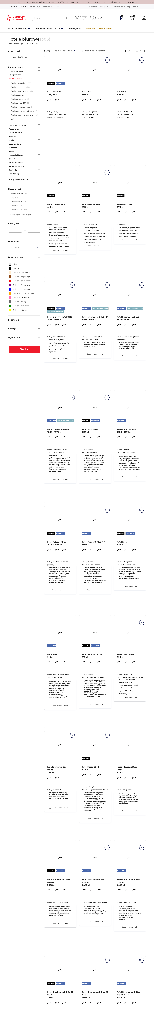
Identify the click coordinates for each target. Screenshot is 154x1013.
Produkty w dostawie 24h (47, 29)
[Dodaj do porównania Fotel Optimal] (120, 240)
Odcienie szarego (18, 301)
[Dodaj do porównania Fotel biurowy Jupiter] (85, 818)
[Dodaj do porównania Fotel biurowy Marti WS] (120, 477)
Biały (13, 264)
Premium (90, 29)
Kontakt (135, 7)
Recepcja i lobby (16, 155)
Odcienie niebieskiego (20, 289)
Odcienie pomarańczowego (22, 293)
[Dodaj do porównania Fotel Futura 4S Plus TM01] (85, 704)
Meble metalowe (16, 163)
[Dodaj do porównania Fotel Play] (50, 808)
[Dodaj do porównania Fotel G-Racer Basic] (85, 354)
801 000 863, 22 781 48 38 (17, 7)
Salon (11, 151)
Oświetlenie (14, 159)
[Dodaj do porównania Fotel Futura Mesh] (85, 590)
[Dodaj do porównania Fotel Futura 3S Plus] (120, 586)
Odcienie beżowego (19, 272)
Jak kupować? (104, 7)
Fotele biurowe (15, 79)
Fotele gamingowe (18, 99)
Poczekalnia (14, 129)
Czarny (14, 268)
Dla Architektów (118, 7)
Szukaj (24, 349)
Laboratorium (15, 144)
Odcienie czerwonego (20, 281)
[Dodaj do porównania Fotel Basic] (85, 246)
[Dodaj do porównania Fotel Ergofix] (120, 697)
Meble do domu (17, 210)
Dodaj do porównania (60, 250)
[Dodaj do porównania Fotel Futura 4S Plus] (50, 705)
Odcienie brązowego (19, 276)
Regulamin (93, 7)
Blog (128, 7)
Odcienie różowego (19, 297)
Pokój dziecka (15, 75)
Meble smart (105, 29)
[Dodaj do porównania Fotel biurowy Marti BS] (50, 590)
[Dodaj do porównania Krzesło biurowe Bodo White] (50, 923)
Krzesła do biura (17, 194)
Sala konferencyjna (17, 125)
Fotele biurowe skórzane (20, 91)
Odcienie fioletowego (20, 285)
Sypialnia (13, 170)
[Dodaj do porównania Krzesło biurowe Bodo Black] (120, 927)
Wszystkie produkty (17, 29)
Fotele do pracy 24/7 (18, 103)
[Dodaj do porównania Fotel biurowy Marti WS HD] (85, 479)
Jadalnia (12, 136)
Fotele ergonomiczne (19, 83)
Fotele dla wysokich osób (20, 107)
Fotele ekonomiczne (19, 87)
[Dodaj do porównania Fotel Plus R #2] (50, 250)
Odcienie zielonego (19, 306)
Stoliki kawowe (17, 202)
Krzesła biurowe (16, 71)
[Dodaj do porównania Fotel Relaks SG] (120, 356)
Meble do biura (17, 206)
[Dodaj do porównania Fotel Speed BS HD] (85, 921)
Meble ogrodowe (16, 166)
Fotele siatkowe (17, 95)
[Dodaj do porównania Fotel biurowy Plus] (50, 358)
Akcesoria (13, 148)
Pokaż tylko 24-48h (18, 57)
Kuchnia (12, 140)
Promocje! (73, 29)
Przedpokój (14, 174)
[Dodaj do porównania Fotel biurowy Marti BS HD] (50, 479)
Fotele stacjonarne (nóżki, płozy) (23, 111)
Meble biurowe (15, 133)
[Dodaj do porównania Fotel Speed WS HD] (120, 811)
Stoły (13, 198)
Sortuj (47, 51)
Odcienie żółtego (18, 310)
